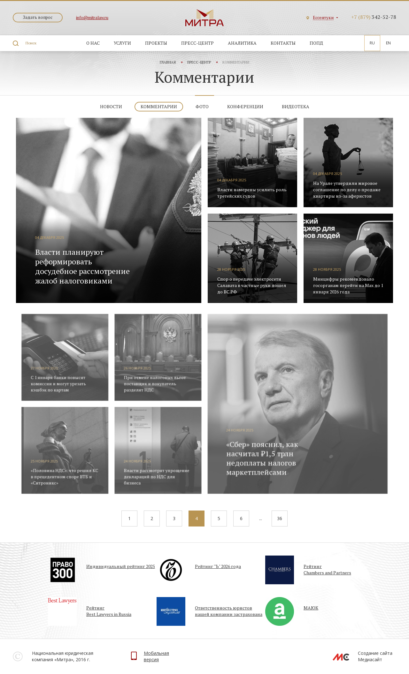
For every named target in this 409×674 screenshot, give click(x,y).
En (388, 43)
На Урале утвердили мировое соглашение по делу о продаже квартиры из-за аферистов (347, 189)
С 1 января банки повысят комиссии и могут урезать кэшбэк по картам (66, 387)
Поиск (31, 43)
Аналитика (242, 43)
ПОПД (316, 43)
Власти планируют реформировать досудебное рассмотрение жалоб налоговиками (82, 266)
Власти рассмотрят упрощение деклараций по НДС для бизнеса (159, 476)
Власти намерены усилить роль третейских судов (252, 192)
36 (279, 518)
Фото (202, 106)
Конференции (245, 106)
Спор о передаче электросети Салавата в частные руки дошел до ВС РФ (251, 285)
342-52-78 (373, 16)
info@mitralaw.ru (92, 17)
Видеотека (295, 106)
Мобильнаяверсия (156, 656)
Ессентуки (323, 17)
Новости (111, 106)
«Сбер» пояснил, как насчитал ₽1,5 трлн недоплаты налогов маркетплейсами (259, 458)
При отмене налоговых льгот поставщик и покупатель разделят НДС (157, 387)
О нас (93, 43)
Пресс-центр (197, 43)
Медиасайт (370, 659)
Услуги (122, 43)
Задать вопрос (37, 17)
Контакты (283, 43)
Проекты (156, 43)
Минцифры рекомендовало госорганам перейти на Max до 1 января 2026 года (348, 285)
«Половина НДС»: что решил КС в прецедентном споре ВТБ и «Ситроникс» (72, 476)
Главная (168, 62)
